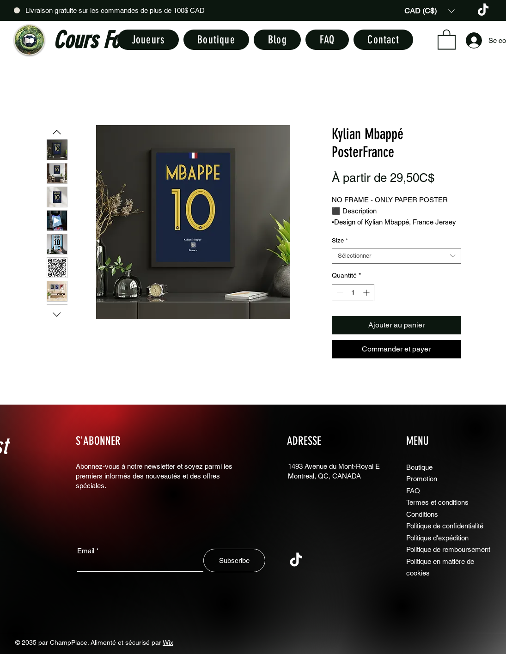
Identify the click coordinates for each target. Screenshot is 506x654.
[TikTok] (483, 10)
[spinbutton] (353, 293)
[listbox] (429, 10)
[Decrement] (339, 293)
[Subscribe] (234, 560)
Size (340, 240)
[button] (429, 10)
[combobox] (396, 256)
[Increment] (367, 293)
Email (85, 550)
